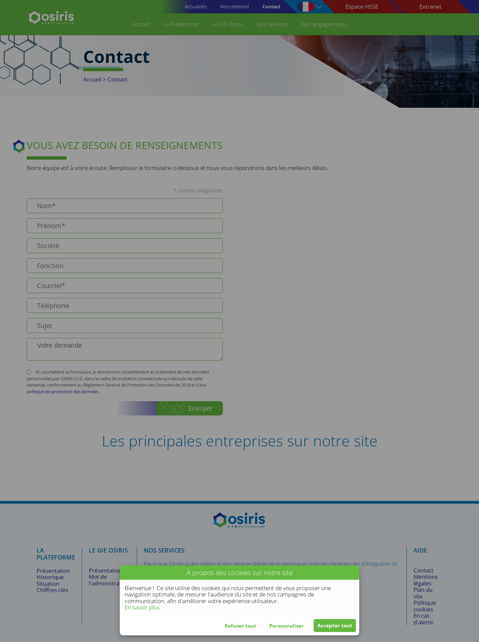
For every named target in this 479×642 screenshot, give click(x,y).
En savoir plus (142, 607)
